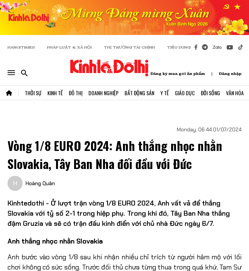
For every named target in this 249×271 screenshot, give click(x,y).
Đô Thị (75, 93)
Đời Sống (210, 93)
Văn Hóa (235, 93)
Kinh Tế (55, 93)
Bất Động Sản (139, 93)
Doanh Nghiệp (103, 93)
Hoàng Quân (40, 183)
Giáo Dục (185, 93)
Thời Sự (33, 93)
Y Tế (164, 93)
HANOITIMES (21, 47)
